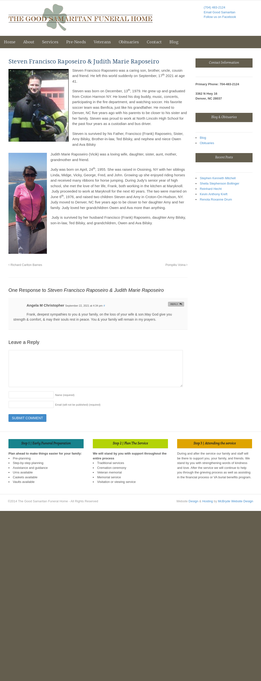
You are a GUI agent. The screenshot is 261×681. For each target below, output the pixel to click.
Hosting (207, 501)
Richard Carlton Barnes (25, 265)
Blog (173, 41)
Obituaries (129, 41)
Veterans (102, 41)
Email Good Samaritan (219, 12)
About (28, 41)
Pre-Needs (76, 41)
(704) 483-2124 (214, 7)
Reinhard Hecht (211, 189)
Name (64, 395)
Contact (154, 41)
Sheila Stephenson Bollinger (219, 183)
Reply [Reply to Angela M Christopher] (174, 304)
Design (193, 501)
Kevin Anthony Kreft (213, 194)
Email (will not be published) (78, 404)
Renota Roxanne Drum (216, 199)
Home (9, 41)
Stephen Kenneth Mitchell (218, 178)
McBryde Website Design (235, 501)
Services (50, 41)
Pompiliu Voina (176, 265)
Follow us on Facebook (220, 17)
